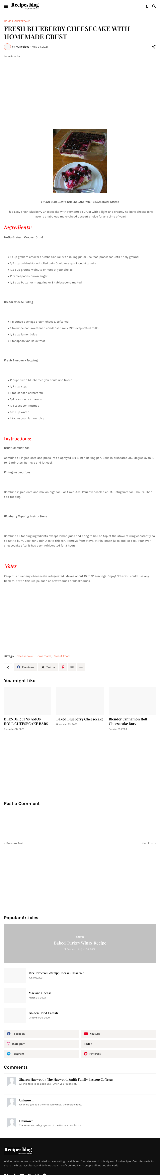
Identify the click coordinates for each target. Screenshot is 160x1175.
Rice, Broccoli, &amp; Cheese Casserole (56, 973)
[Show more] (81, 667)
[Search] (154, 6)
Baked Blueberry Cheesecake (79, 719)
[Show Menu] (5, 6)
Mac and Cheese (40, 993)
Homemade (43, 656)
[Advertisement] (80, 86)
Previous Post (14, 843)
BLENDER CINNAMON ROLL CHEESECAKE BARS (26, 721)
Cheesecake (22, 21)
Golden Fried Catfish (43, 1013)
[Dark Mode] (147, 6)
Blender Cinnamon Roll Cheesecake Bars (128, 721)
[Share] (154, 46)
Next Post (148, 843)
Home (7, 21)
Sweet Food (62, 656)
